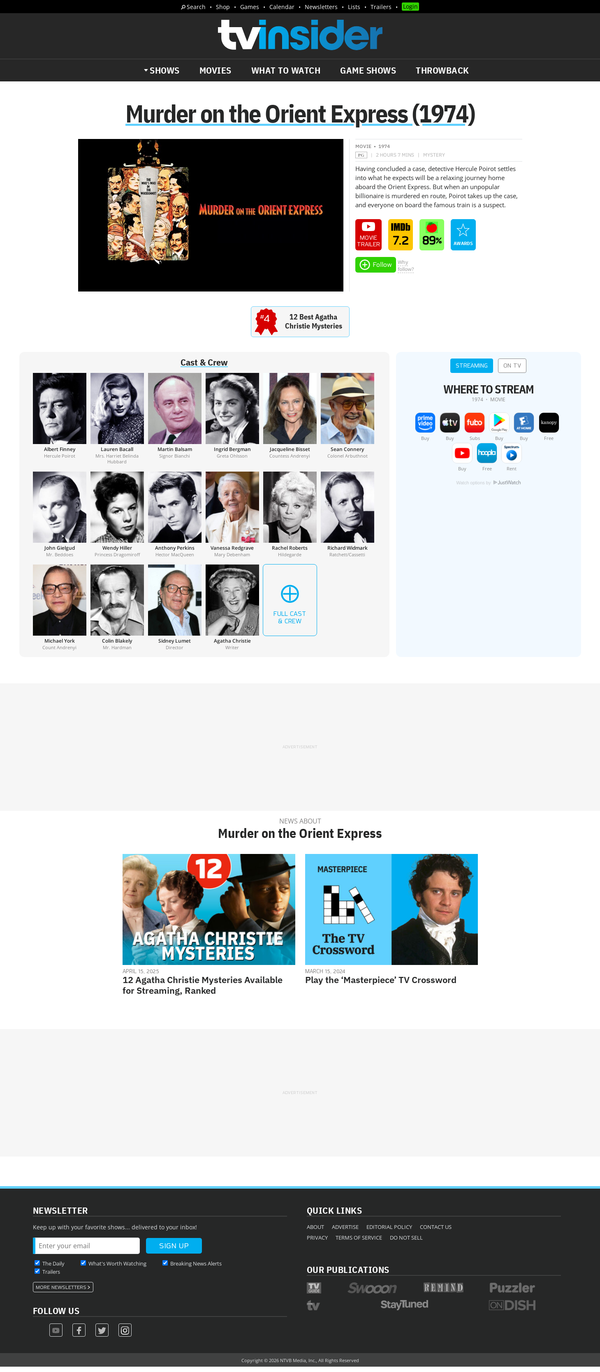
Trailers (381, 7)
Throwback (442, 70)
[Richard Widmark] (347, 519)
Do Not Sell (406, 1242)
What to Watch (286, 70)
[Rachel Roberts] (290, 519)
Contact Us (436, 1231)
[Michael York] (59, 612)
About (315, 1231)
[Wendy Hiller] (117, 519)
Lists (354, 7)
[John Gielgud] (59, 519)
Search (196, 7)
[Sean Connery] (347, 423)
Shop (223, 7)
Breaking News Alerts (196, 1268)
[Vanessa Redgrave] (232, 519)
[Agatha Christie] (232, 612)
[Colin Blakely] (117, 612)
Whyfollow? (406, 271)
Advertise (345, 1231)
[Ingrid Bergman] (232, 423)
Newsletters (321, 7)
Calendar (281, 7)
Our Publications (348, 1274)
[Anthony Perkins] (175, 519)
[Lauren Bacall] (117, 423)
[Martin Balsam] (175, 423)
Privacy (317, 1242)
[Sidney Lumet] (175, 612)
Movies (215, 70)
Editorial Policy (389, 1231)
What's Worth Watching (117, 1268)
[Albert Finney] (59, 423)
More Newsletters (61, 1292)
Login (410, 6)
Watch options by (488, 487)
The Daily (53, 1268)
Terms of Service (359, 1242)
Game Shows (368, 70)
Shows (165, 70)
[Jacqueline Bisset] (290, 423)
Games (249, 7)
